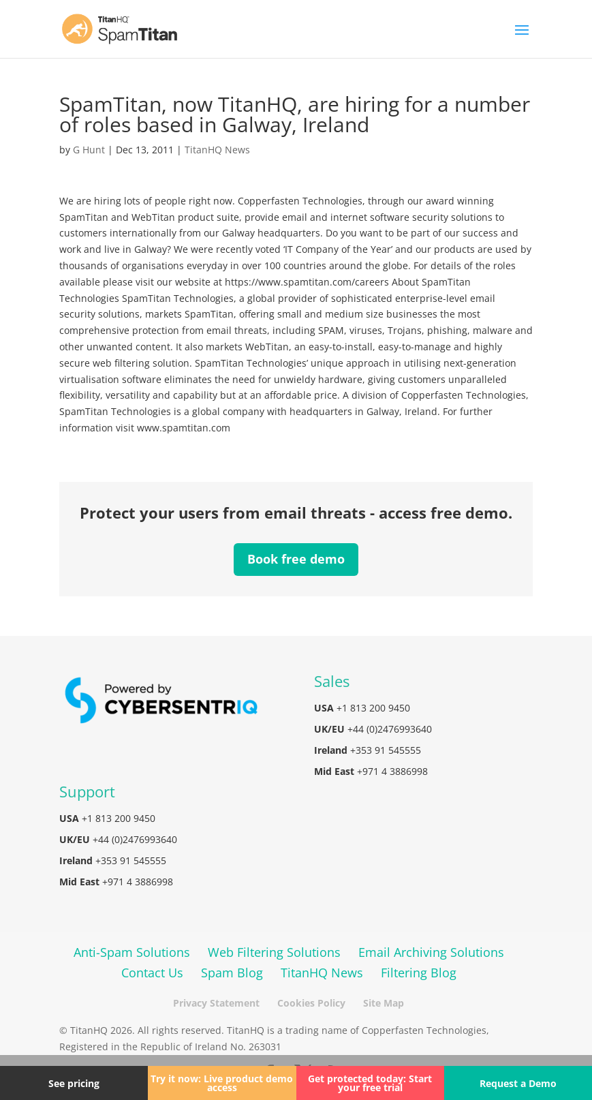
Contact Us (152, 972)
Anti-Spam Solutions (132, 952)
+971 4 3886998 (392, 771)
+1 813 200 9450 (373, 707)
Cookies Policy (311, 1002)
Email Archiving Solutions (431, 952)
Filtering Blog (418, 972)
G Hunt (89, 149)
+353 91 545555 (385, 750)
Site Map (383, 1002)
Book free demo (296, 559)
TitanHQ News (217, 149)
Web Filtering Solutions (274, 952)
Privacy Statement (216, 1002)
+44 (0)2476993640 (389, 728)
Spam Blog (232, 972)
